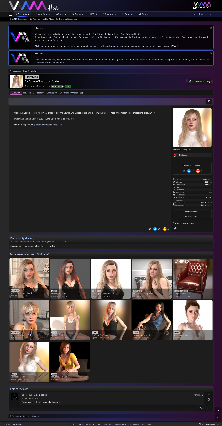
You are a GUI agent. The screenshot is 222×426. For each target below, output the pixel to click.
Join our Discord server (105, 46)
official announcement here (51, 62)
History (40, 93)
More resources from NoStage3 (30, 254)
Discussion (52, 93)
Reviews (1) (28, 93)
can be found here (54, 40)
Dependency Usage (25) (71, 93)
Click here (39, 46)
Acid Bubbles (40, 395)
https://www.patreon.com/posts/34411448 (42, 124)
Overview (15, 93)
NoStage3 (31, 86)
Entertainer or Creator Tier (91, 37)
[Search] (211, 14)
